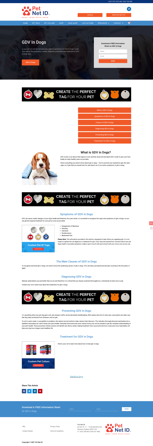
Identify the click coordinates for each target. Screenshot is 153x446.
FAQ (23, 426)
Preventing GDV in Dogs (105, 135)
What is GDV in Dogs (104, 110)
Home (25, 23)
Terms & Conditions (57, 431)
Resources (103, 23)
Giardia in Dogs (76, 376)
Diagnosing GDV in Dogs (104, 129)
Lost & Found (87, 23)
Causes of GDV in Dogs (105, 122)
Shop (61, 23)
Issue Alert (73, 23)
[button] (24, 391)
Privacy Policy (55, 426)
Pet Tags (36, 23)
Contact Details (27, 431)
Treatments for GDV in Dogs (104, 141)
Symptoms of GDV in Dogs (104, 116)
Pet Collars (49, 23)
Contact (118, 23)
